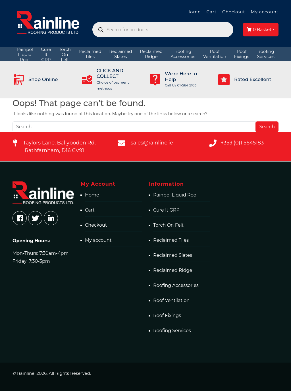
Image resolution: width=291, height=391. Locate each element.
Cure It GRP (166, 210)
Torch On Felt (168, 225)
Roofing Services (172, 330)
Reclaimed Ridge (172, 270)
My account (264, 12)
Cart (211, 12)
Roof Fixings (167, 315)
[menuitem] (25, 54)
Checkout (233, 12)
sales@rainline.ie (152, 143)
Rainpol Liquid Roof (175, 195)
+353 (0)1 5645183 (242, 143)
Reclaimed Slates (172, 255)
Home (193, 12)
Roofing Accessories (176, 285)
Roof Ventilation (171, 300)
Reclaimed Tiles (171, 240)
